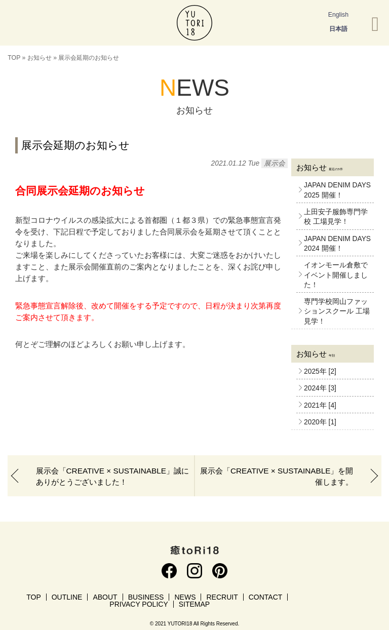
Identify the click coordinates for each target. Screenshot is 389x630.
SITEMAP (194, 604)
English (338, 14)
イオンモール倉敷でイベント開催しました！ (336, 275)
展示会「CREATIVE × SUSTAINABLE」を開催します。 (276, 476)
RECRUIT (222, 597)
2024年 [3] (320, 388)
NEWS (185, 597)
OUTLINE (67, 597)
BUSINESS (146, 597)
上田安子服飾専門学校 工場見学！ (336, 216)
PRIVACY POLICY (138, 604)
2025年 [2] (320, 371)
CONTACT (266, 597)
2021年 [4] (320, 405)
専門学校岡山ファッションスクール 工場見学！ (337, 311)
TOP (14, 57)
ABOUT (105, 597)
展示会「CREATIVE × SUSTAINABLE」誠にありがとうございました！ (112, 476)
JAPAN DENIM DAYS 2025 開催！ (337, 190)
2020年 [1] (320, 422)
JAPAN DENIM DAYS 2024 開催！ (337, 243)
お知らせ (39, 57)
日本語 (338, 28)
